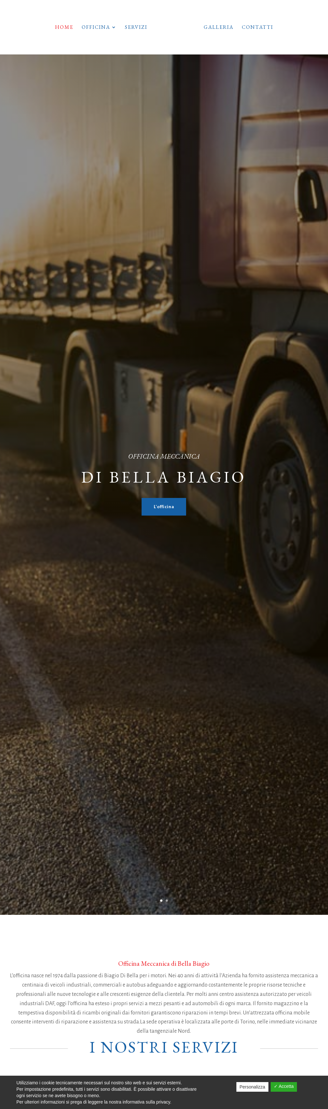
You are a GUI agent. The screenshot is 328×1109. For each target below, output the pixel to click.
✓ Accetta (284, 1086)
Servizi (127, 28)
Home (55, 28)
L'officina (164, 506)
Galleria (227, 28)
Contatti (266, 28)
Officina (86, 28)
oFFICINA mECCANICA (164, 456)
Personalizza (252, 1086)
